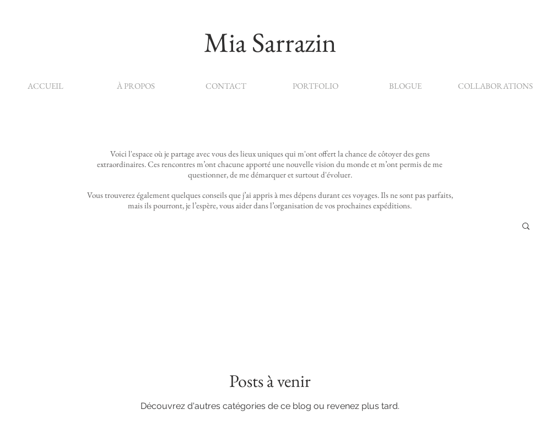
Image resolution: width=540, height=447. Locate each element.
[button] (526, 227)
